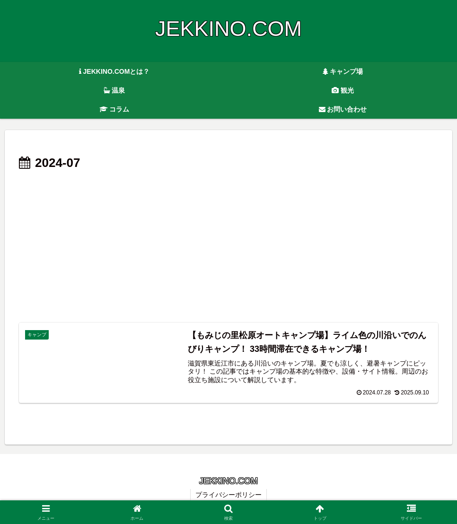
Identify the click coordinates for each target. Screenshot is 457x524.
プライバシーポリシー (228, 494)
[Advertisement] (228, 245)
